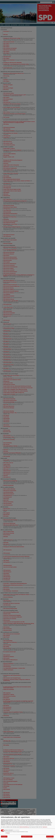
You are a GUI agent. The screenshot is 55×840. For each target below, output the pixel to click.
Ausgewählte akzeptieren (27, 836)
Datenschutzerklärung (24, 827)
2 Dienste (7, 833)
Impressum (45, 827)
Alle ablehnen (4, 836)
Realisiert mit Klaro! (50, 838)
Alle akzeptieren (50, 836)
